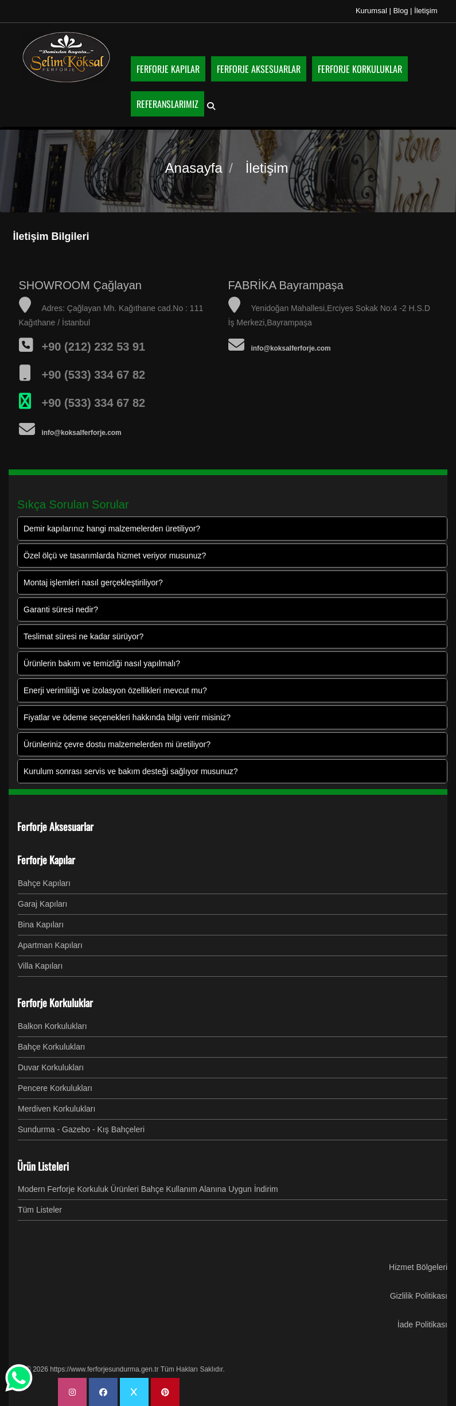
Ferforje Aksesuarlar (55, 825)
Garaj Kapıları (42, 903)
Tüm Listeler (40, 1209)
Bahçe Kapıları (44, 882)
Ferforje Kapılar (46, 859)
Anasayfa (194, 167)
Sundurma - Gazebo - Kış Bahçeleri (81, 1128)
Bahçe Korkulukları (51, 1046)
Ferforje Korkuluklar (55, 1002)
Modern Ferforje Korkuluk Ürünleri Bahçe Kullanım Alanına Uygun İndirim (148, 1188)
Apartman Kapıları (50, 944)
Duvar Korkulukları (51, 1066)
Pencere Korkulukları (55, 1087)
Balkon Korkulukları (52, 1025)
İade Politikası (422, 1324)
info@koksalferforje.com (82, 432)
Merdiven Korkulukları (56, 1108)
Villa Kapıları (40, 965)
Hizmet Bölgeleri (418, 1266)
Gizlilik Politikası (418, 1295)
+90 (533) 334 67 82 (94, 402)
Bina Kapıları (41, 924)
